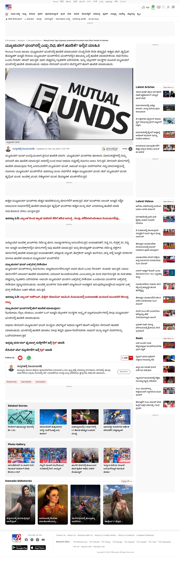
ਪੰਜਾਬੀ (95, 1)
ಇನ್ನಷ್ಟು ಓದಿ (126, 481)
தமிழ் (101, 1)
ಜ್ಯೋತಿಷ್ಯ (131, 14)
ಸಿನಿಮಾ (32, 14)
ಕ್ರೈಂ (139, 14)
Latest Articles (145, 87)
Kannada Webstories (18, 481)
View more (168, 87)
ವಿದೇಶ (76, 14)
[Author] (8, 149)
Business (21, 40)
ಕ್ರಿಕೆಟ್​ (40, 14)
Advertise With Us (85, 535)
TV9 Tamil (152, 542)
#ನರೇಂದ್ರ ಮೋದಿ (79, 19)
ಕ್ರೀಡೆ (63, 14)
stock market (40, 382)
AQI (147, 7)
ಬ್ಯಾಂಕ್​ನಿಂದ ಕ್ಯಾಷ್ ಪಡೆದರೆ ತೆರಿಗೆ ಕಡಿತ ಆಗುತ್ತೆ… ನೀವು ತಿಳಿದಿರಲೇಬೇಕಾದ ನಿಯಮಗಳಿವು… (70, 218)
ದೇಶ (69, 14)
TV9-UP (123, 1)
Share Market (26, 382)
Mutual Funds (12, 382)
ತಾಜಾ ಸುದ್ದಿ (15, 14)
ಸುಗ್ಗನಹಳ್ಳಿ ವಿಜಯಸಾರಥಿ (23, 149)
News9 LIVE (86, 547)
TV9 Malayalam (164, 542)
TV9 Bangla (117, 542)
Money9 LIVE (99, 547)
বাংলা (89, 1)
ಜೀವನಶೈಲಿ (86, 14)
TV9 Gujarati (129, 542)
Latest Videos (145, 201)
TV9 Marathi (94, 542)
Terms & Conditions (126, 535)
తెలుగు (68, 1)
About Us (72, 535)
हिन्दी (62, 1)
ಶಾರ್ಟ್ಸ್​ (39, 19)
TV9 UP (76, 547)
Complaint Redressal (145, 535)
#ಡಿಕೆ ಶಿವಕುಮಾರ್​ (15, 19)
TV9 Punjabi (141, 542)
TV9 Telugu (106, 542)
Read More (124, 371)
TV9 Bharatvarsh (80, 542)
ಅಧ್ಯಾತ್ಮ (113, 14)
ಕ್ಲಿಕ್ (54, 343)
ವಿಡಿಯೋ (30, 19)
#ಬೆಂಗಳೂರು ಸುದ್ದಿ (63, 19)
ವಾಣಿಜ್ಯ (122, 14)
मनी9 (116, 1)
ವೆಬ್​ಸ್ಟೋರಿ (49, 19)
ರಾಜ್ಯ (24, 14)
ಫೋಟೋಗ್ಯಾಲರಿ (51, 14)
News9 (55, 1)
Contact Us (61, 535)
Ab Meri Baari (94, 19)
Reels (139, 338)
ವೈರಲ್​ (105, 14)
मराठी (75, 1)
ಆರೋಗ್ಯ (96, 14)
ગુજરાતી (82, 1)
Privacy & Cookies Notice (105, 535)
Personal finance (34, 40)
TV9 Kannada (10, 40)
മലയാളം (108, 1)
